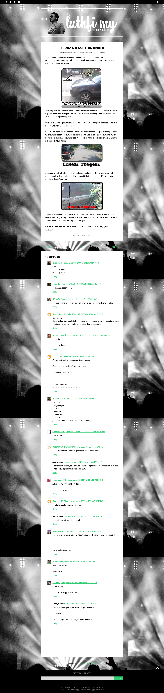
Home (82, 247)
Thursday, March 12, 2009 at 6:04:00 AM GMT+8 (81, 284)
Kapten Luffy (58, 501)
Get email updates (82, 673)
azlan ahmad (58, 480)
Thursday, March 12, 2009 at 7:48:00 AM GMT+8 (74, 356)
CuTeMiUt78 (58, 447)
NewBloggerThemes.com (95, 690)
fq (53, 398)
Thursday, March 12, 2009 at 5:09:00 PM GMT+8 (83, 501)
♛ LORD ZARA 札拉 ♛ (62, 335)
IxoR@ (55, 561)
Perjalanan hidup (85, 235)
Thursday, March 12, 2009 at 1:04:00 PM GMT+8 (85, 432)
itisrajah (56, 263)
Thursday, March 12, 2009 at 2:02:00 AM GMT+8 (79, 263)
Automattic (70, 690)
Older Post (116, 247)
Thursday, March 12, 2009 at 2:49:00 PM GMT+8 (82, 462)
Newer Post (48, 247)
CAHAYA (56, 299)
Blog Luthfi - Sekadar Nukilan (81, 687)
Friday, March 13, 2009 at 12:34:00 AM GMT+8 (82, 531)
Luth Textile (88, 53)
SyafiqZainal (58, 531)
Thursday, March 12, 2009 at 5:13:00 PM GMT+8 (82, 516)
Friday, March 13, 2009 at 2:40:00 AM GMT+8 (77, 561)
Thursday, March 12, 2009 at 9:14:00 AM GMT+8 (74, 398)
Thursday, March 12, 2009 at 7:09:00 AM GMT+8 (90, 335)
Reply (55, 276)
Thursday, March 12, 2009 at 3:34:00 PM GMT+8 (83, 480)
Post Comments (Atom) (88, 663)
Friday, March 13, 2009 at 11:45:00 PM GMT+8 (82, 604)
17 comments (100, 53)
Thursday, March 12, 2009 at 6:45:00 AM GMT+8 (83, 314)
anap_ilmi (57, 284)
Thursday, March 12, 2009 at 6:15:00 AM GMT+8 (79, 299)
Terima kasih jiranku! (82, 48)
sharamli (56, 583)
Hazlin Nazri (58, 314)
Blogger (101, 687)
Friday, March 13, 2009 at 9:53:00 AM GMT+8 (79, 583)
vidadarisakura (59, 432)
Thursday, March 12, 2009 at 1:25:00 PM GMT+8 (83, 447)
